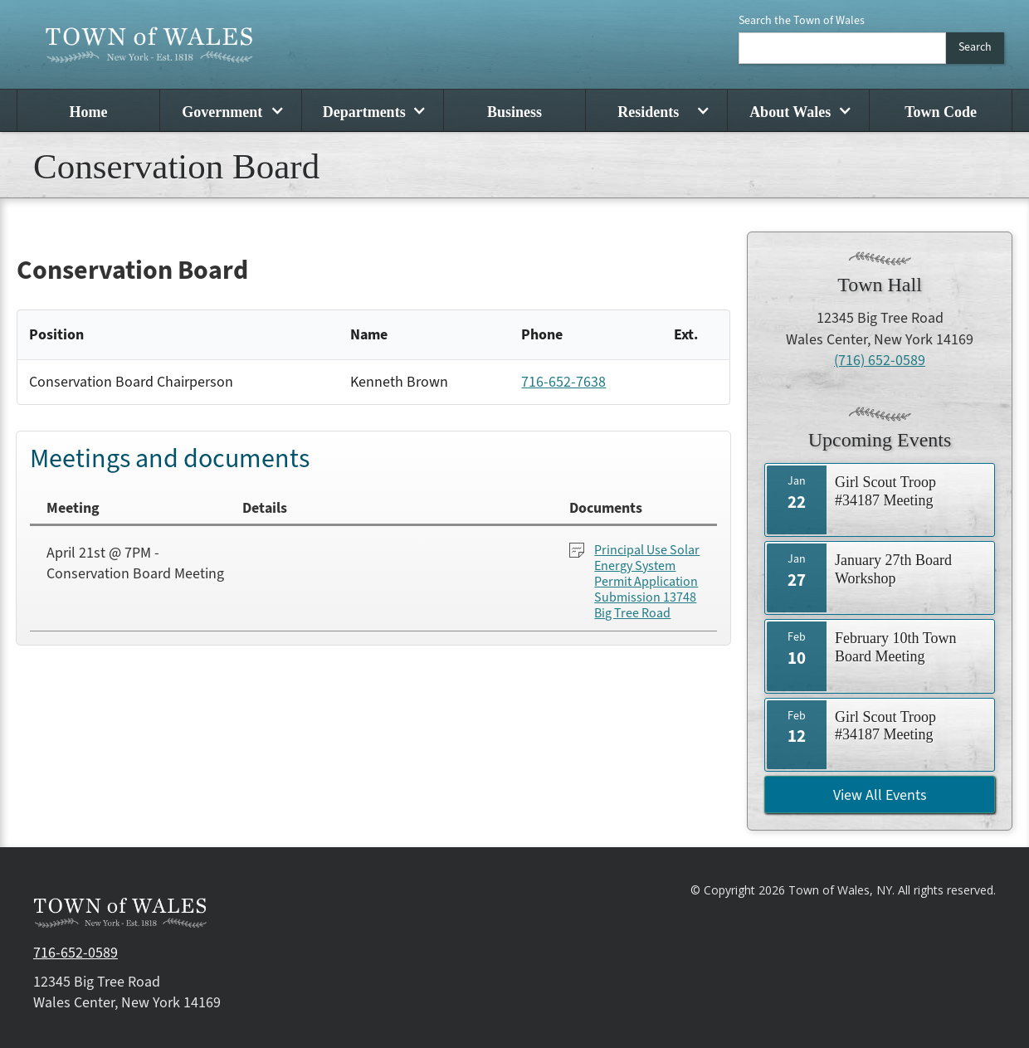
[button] (230, 110)
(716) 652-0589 (879, 360)
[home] (149, 44)
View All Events (880, 795)
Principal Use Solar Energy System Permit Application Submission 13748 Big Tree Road (647, 582)
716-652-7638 (563, 382)
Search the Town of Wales (802, 20)
